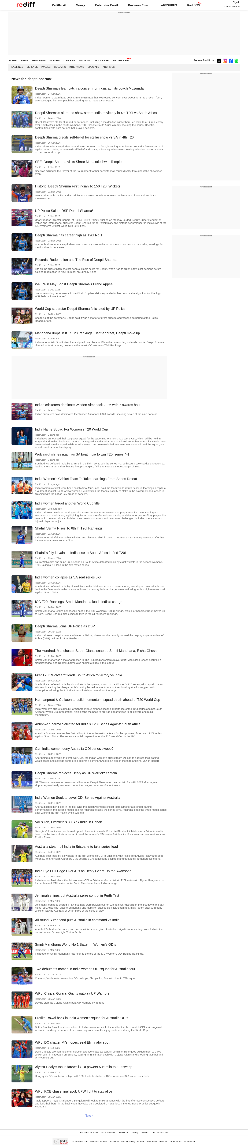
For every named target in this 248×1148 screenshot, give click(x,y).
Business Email (138, 5)
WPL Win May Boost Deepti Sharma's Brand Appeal (74, 284)
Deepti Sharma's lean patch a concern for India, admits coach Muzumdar (90, 88)
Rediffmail (59, 5)
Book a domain (108, 1132)
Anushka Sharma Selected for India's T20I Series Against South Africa (88, 724)
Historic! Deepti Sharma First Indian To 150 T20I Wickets (77, 186)
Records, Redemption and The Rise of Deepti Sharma (76, 260)
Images (46, 67)
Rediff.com (82, 1141)
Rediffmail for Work (89, 1132)
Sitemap (141, 1141)
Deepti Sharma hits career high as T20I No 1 (68, 235)
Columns (60, 67)
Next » (89, 1115)
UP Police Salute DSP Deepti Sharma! (64, 211)
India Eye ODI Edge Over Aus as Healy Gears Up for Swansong (83, 871)
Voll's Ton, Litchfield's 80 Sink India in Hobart (68, 822)
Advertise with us (98, 1141)
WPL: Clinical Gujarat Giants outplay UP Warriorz (72, 993)
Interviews (76, 67)
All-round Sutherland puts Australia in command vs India (77, 920)
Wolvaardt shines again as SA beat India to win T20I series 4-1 (82, 454)
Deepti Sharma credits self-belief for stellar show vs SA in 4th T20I (85, 137)
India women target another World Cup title (67, 503)
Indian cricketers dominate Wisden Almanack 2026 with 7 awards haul (87, 405)
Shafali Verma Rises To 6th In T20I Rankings (68, 528)
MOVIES (55, 60)
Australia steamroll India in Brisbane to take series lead (76, 846)
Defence (32, 67)
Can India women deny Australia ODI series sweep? (74, 749)
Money (80, 5)
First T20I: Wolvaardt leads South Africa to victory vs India (78, 675)
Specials (93, 67)
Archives (109, 67)
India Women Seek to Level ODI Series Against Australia (77, 797)
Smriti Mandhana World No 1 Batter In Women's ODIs (75, 944)
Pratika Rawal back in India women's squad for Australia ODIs (81, 1018)
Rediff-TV (193, 5)
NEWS (24, 60)
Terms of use (175, 1141)
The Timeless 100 (159, 1132)
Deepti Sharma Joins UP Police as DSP (65, 626)
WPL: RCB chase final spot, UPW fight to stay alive (73, 1091)
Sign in (236, 2)
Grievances (189, 1141)
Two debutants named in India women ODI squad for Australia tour (85, 969)
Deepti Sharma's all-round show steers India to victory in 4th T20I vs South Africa (96, 113)
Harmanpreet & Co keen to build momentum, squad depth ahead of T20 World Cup (97, 700)
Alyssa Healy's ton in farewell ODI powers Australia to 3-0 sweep (83, 1067)
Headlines (16, 67)
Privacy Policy (128, 1141)
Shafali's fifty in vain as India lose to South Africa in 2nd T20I (80, 553)
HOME (13, 60)
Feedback (152, 1141)
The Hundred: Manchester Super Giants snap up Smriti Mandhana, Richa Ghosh (96, 651)
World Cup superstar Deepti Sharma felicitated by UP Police (80, 309)
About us (163, 1141)
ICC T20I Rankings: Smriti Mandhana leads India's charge (79, 602)
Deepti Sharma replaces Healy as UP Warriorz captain (76, 773)
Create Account (232, 6)
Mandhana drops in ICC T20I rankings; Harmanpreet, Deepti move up (87, 333)
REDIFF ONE (121, 60)
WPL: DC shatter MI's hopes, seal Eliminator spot (72, 1042)
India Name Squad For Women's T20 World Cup (71, 429)
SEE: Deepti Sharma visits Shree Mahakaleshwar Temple (78, 162)
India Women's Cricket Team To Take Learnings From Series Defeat (86, 479)
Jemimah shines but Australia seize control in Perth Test (77, 895)
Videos (144, 1132)
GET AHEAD (101, 60)
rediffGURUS (168, 5)
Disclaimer (114, 1141)
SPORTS (84, 60)
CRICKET (69, 60)
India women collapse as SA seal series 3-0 (68, 577)
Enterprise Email (106, 5)
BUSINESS (39, 60)
